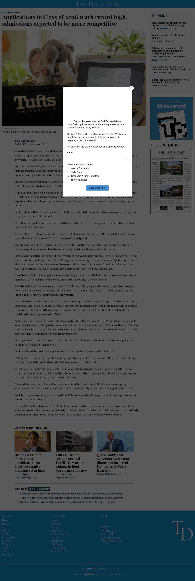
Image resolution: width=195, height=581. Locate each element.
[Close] (131, 88)
